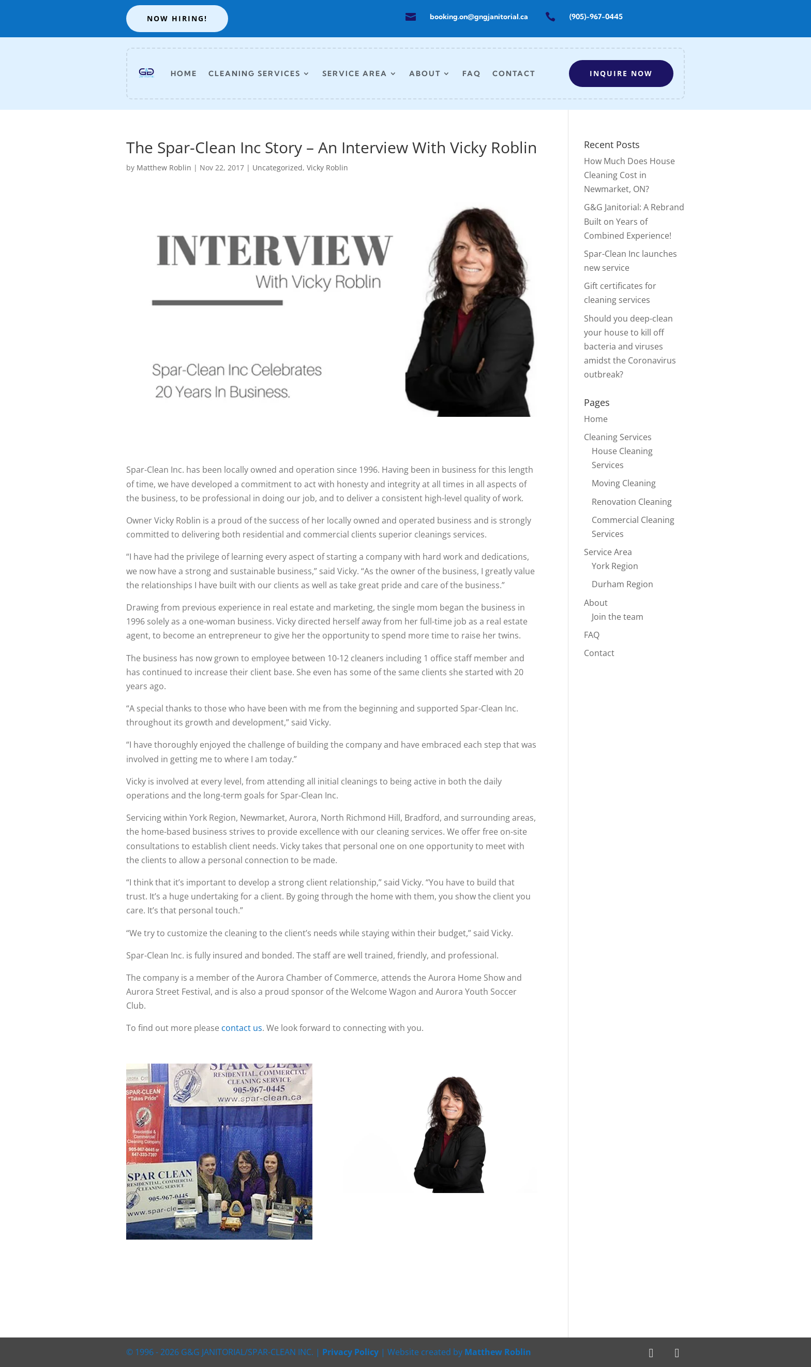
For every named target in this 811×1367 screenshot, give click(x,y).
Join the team (617, 616)
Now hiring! (177, 18)
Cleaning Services (254, 73)
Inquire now (621, 73)
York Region (615, 566)
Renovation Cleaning (632, 501)
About (425, 73)
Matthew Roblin (164, 167)
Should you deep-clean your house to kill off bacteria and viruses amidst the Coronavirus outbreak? (630, 347)
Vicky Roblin (327, 167)
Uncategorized (277, 167)
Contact (513, 73)
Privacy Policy (350, 1352)
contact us (241, 1028)
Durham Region (622, 584)
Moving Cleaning (624, 483)
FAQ (471, 73)
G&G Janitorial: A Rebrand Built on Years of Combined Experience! (634, 221)
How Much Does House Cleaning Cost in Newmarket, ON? (629, 175)
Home (184, 73)
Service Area (354, 73)
